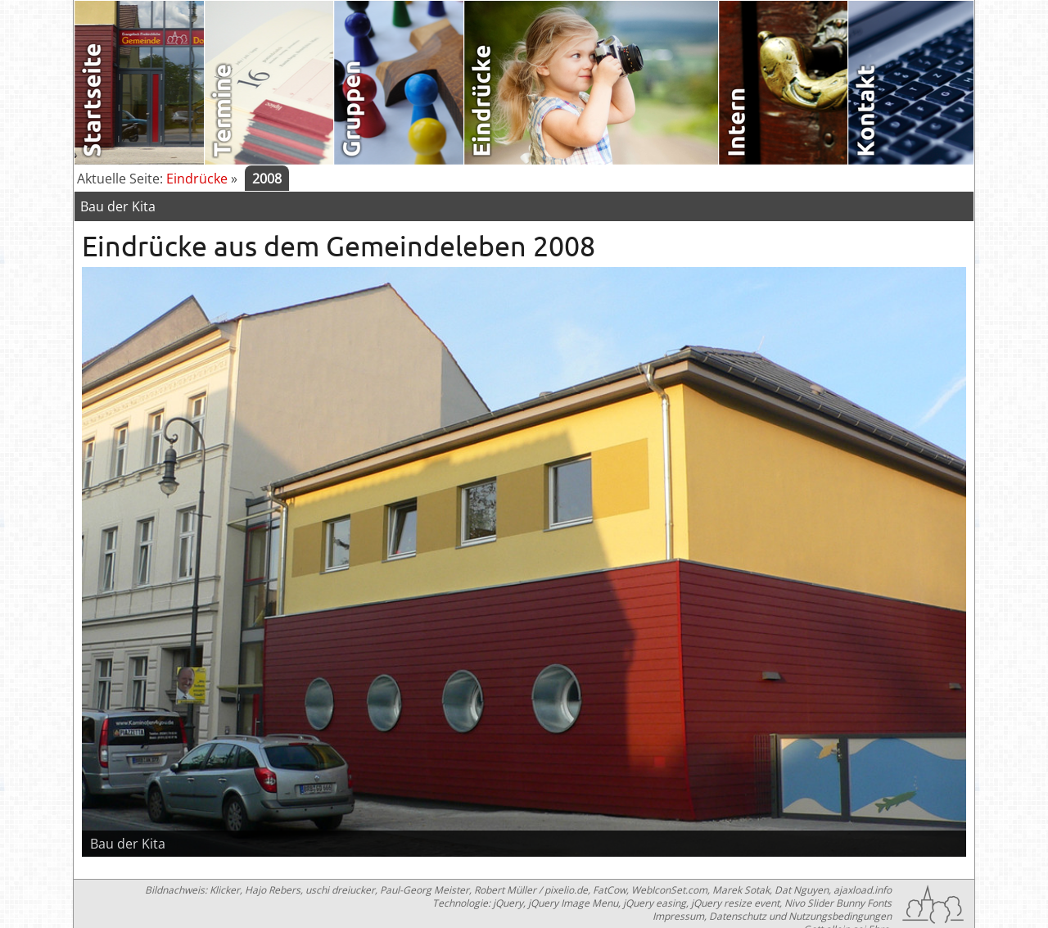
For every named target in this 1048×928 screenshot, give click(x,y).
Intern (784, 83)
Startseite (140, 83)
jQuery (508, 903)
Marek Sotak (741, 890)
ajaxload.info (862, 890)
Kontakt (913, 83)
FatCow (609, 890)
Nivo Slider (808, 903)
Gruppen (399, 83)
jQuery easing (654, 903)
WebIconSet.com (669, 890)
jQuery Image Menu (573, 903)
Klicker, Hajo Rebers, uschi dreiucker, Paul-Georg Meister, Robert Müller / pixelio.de (399, 890)
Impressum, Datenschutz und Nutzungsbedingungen (772, 916)
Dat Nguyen (802, 890)
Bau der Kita (118, 206)
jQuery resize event (735, 903)
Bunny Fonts (864, 903)
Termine (270, 83)
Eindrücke (591, 83)
